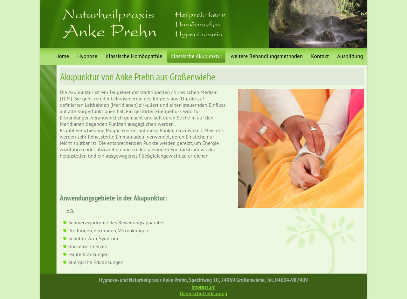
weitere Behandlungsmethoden (267, 56)
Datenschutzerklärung (203, 293)
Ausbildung (350, 56)
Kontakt (320, 56)
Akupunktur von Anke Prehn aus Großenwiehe (137, 76)
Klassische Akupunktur (196, 56)
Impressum (204, 287)
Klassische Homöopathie (134, 56)
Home (62, 56)
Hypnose (87, 56)
